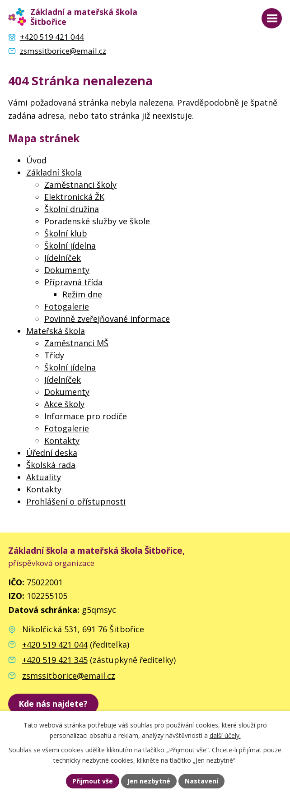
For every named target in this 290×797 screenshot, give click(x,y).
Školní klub (65, 233)
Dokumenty (66, 269)
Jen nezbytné (148, 781)
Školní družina (71, 209)
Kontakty (62, 440)
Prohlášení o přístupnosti (76, 501)
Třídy (54, 355)
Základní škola (54, 172)
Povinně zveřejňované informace (107, 318)
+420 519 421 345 (55, 659)
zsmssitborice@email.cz (68, 675)
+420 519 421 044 (55, 644)
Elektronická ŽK (74, 196)
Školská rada (50, 464)
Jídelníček (62, 257)
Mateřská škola (55, 330)
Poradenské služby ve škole (97, 221)
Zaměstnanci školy (80, 184)
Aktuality (43, 477)
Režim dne (82, 294)
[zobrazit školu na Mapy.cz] (53, 704)
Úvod (36, 160)
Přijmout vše (92, 781)
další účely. (225, 735)
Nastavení (201, 781)
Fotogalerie (66, 306)
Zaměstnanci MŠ (76, 343)
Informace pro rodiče (85, 416)
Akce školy (64, 403)
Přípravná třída (73, 282)
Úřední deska (51, 452)
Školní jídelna (70, 245)
